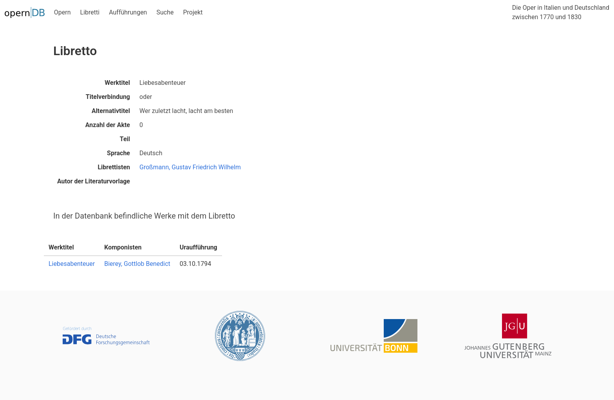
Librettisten (114, 167)
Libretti (90, 12)
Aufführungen (128, 12)
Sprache (118, 153)
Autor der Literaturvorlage (93, 181)
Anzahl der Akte (107, 125)
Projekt (192, 12)
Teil (125, 139)
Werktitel (117, 82)
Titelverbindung (108, 96)
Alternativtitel (111, 111)
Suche (164, 12)
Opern (62, 12)
